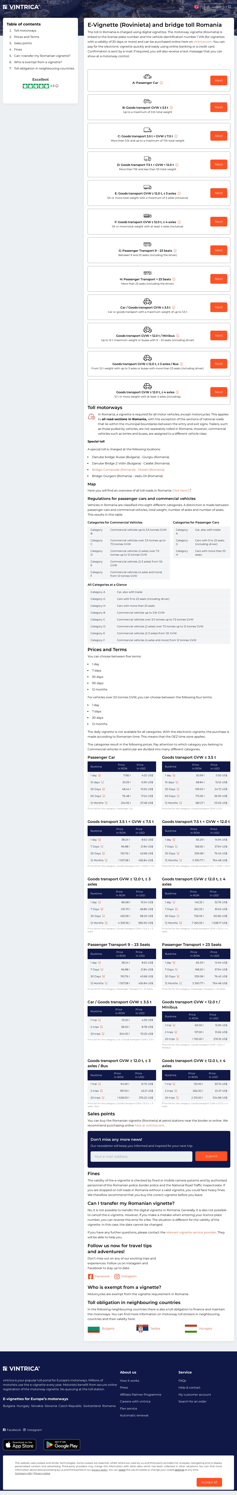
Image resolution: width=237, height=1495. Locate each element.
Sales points (23, 43)
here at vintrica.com (149, 1125)
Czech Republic (70, 1406)
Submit (211, 1156)
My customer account (194, 1395)
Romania (109, 1406)
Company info (23, 1472)
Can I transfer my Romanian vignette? (42, 56)
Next (219, 80)
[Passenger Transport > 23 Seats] (173, 279)
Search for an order (192, 1403)
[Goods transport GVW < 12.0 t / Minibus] (177, 336)
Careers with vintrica (135, 1403)
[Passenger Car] (161, 83)
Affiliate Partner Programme (140, 1395)
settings (179, 1469)
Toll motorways (25, 30)
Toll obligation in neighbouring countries (44, 68)
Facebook (99, 1277)
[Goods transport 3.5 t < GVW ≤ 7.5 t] (175, 136)
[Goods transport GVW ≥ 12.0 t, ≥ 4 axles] (179, 222)
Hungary (198, 1328)
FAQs (182, 1380)
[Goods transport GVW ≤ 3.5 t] (171, 107)
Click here (181, 490)
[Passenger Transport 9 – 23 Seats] (174, 250)
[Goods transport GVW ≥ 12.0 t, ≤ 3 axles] (179, 193)
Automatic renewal (134, 1418)
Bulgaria (101, 1328)
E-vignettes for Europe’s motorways (35, 1399)
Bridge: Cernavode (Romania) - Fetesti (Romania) (128, 469)
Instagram (125, 1277)
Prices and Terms (26, 37)
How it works (129, 1380)
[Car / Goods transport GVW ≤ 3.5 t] (173, 307)
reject (122, 1469)
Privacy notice (42, 1472)
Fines (18, 49)
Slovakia (37, 1406)
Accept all (209, 1482)
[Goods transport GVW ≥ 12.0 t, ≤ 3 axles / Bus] (181, 364)
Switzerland (92, 1406)
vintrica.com (203, 41)
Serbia (148, 1328)
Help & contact (189, 1388)
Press (124, 1388)
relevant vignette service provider (191, 1232)
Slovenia (51, 1406)
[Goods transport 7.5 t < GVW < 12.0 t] (176, 165)
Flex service (128, 1410)
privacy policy (100, 1469)
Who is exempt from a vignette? (38, 62)
